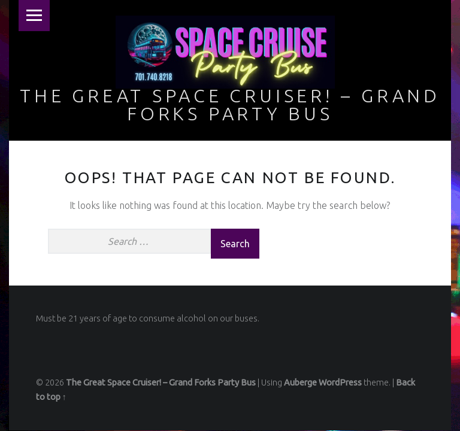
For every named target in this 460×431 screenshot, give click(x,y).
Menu (34, 15)
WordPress (340, 382)
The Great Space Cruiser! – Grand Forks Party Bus (230, 105)
